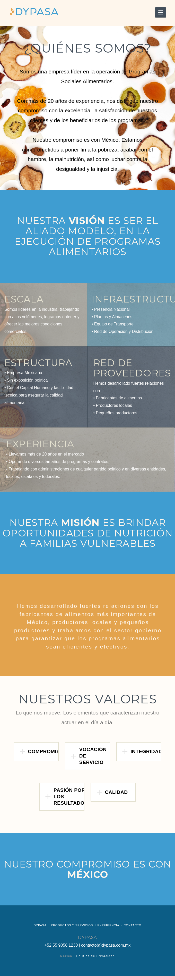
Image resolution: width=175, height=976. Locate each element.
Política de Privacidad (95, 955)
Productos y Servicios (72, 925)
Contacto (133, 925)
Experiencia (108, 925)
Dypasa (40, 925)
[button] (160, 12)
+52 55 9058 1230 (61, 945)
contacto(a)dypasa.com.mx (105, 945)
